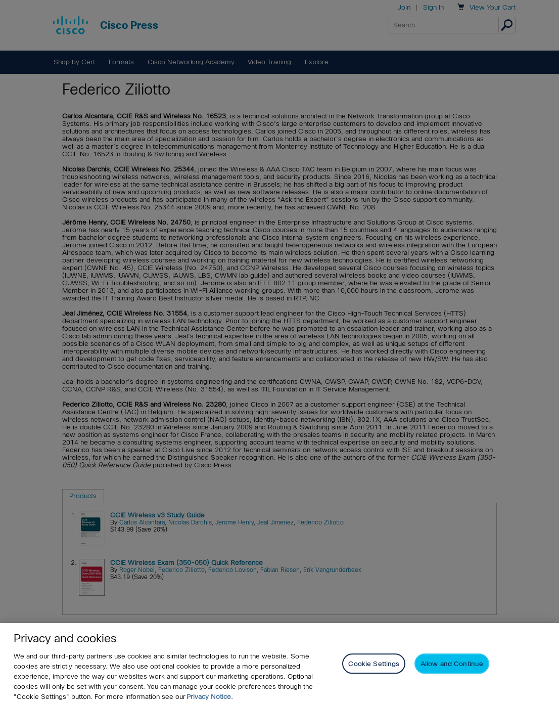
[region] (279, 664)
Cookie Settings (373, 664)
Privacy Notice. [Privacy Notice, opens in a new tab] (210, 696)
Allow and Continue (452, 664)
